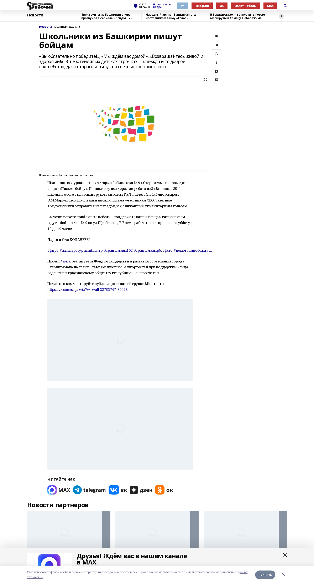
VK (182, 6)
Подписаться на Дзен (162, 5)
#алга (65, 250)
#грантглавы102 (118, 250)
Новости (35, 15)
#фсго (167, 250)
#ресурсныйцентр (87, 250)
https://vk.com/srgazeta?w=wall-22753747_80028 (87, 289)
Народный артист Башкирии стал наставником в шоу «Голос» (171, 16)
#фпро (52, 250)
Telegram (202, 6)
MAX (270, 6)
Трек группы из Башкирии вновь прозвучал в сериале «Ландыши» (106, 16)
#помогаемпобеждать (193, 250)
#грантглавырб (147, 250)
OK (222, 6)
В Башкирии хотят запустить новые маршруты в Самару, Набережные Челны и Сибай (237, 16)
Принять (265, 575)
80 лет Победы (246, 6)
